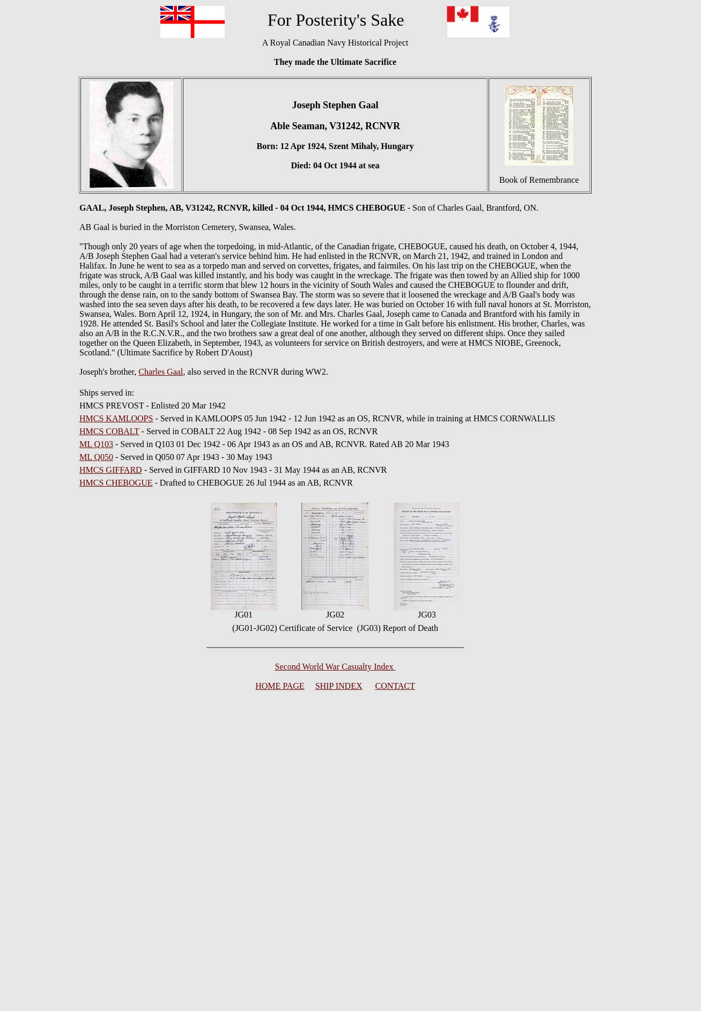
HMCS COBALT (109, 431)
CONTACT (395, 685)
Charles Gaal (160, 371)
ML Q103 (96, 444)
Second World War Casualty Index (335, 666)
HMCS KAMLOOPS (116, 418)
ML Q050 (96, 457)
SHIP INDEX (339, 685)
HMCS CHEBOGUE (115, 482)
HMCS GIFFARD (110, 469)
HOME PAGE (279, 685)
